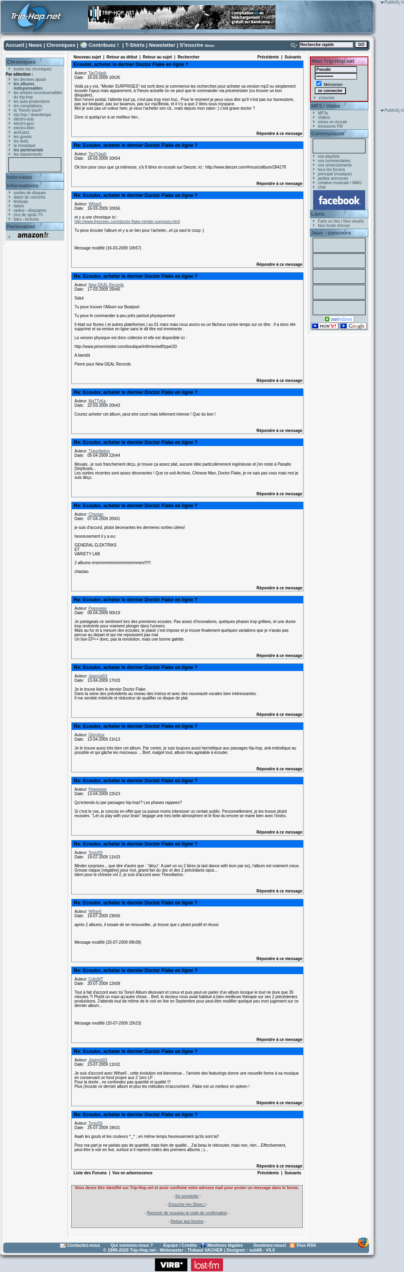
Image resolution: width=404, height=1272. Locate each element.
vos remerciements (335, 165)
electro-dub (24, 119)
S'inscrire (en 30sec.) (187, 1204)
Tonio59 (95, 852)
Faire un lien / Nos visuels (341, 221)
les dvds (21, 141)
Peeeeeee (97, 608)
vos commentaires (334, 161)
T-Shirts (135, 45)
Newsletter (162, 45)
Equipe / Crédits (180, 1245)
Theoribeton (99, 451)
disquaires (37, 210)
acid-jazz (21, 132)
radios (19, 210)
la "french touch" (28, 110)
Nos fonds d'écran (334, 225)
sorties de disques (30, 193)
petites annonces (333, 178)
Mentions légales (225, 1245)
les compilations (28, 106)
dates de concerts (29, 197)
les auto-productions (32, 101)
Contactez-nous (83, 1245)
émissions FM (330, 126)
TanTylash (97, 73)
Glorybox (96, 735)
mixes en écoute (332, 122)
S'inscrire (191, 45)
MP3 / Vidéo (325, 106)
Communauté (327, 134)
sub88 (255, 1250)
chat (322, 187)
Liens (318, 214)
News (35, 45)
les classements (28, 154)
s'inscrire (326, 98)
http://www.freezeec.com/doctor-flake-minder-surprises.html (127, 221)
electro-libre (24, 128)
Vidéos (324, 117)
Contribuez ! (103, 45)
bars (17, 219)
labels (19, 206)
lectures (32, 219)
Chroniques (60, 45)
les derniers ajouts (30, 79)
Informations (22, 186)
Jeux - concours (331, 233)
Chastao (95, 514)
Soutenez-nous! (270, 1245)
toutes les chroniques (33, 69)
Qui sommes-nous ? (132, 1245)
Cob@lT (95, 979)
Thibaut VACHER (205, 1250)
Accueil (15, 45)
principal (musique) (335, 174)
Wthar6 (94, 204)
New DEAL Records (106, 285)
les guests (23, 137)
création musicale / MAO (340, 183)
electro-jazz (24, 123)
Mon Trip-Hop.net (333, 61)
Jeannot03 (97, 676)
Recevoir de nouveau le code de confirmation (187, 1213)
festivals (21, 201)
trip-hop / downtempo (32, 115)
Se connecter (187, 1196)
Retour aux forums (187, 1221)
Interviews (19, 177)
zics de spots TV (28, 215)
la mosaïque (24, 145)
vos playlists (329, 156)
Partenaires (21, 226)
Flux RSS (306, 1245)
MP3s (323, 113)
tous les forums (331, 169)
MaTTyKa (97, 401)
